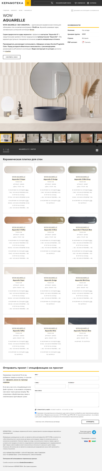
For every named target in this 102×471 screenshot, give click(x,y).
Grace (32, 30)
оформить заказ (12, 57)
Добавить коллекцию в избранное (86, 10)
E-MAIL (37, 382)
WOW (20, 10)
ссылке (8, 51)
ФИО (36, 374)
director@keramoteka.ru (26, 462)
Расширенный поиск (63, 3)
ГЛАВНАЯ (6, 10)
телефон (71, 382)
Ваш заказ (38, 390)
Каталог (14, 10)
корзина (93, 3)
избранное (81, 3)
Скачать (87, 42)
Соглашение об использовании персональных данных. (20, 458)
